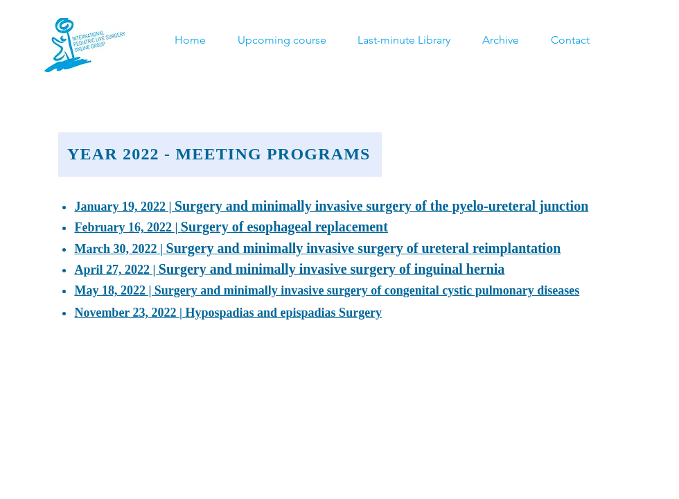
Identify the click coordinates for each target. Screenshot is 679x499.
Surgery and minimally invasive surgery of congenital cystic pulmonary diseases (367, 290)
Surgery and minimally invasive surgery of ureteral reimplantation (363, 248)
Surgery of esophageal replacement (284, 226)
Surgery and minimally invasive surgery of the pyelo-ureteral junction (381, 205)
